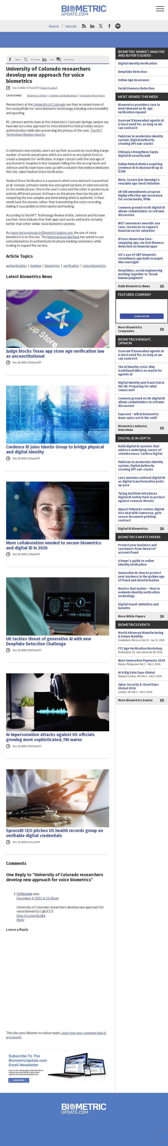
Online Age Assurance (133, 80)
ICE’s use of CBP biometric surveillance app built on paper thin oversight (140, 258)
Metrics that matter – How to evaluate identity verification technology (139, 592)
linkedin (92, 26)
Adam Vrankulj (48, 87)
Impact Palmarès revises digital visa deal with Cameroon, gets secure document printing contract (141, 514)
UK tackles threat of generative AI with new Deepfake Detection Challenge (48, 641)
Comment (69, 59)
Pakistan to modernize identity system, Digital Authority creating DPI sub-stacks (140, 140)
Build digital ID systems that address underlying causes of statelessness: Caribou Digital (140, 450)
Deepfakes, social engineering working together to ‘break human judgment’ (140, 274)
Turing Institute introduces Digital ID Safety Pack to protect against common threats (141, 497)
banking (35, 266)
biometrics (52, 266)
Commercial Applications (63, 95)
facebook (109, 26)
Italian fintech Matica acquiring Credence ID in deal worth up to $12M (140, 167)
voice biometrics (94, 266)
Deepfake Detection (132, 72)
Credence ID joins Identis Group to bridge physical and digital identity (55, 449)
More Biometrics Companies (130, 329)
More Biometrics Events (135, 700)
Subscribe (71, 25)
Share (18, 59)
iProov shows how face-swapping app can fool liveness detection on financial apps (141, 242)
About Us (54, 25)
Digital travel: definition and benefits (138, 606)
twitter (101, 26)
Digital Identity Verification (137, 63)
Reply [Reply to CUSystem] (20, 920)
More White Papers (131, 616)
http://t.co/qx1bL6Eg (31, 916)
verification (71, 266)
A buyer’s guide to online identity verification (136, 562)
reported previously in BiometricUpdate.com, (41, 233)
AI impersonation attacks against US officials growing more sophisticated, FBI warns (50, 737)
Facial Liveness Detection (136, 88)
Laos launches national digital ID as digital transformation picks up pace (141, 481)
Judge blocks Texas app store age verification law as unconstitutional (55, 354)
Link (52, 59)
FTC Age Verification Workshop (141, 650)
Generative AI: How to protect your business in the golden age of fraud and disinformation (141, 576)
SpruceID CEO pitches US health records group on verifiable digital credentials (54, 833)
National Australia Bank (63, 237)
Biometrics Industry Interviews (132, 428)
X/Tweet (35, 59)
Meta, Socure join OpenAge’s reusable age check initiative (139, 181)
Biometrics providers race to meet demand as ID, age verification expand (139, 108)
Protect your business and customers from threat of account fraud (137, 548)
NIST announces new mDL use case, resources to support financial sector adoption (139, 227)
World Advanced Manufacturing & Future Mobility (141, 636)
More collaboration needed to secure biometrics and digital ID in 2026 (53, 545)
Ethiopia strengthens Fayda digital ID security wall (138, 154)
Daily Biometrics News (134, 286)
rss (84, 26)
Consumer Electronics (92, 95)
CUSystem (24, 894)
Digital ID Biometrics (133, 529)
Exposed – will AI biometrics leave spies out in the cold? (138, 416)
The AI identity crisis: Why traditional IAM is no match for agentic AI (140, 370)
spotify (118, 26)
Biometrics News (37, 95)
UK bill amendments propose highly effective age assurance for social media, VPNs (140, 195)
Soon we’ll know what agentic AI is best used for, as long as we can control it (141, 124)
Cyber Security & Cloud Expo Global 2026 (141, 688)
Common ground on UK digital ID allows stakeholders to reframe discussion (141, 211)
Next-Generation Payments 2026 (141, 662)
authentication (16, 266)
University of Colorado (49, 104)
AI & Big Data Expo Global (141, 674)
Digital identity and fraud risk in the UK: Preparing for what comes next (141, 386)
